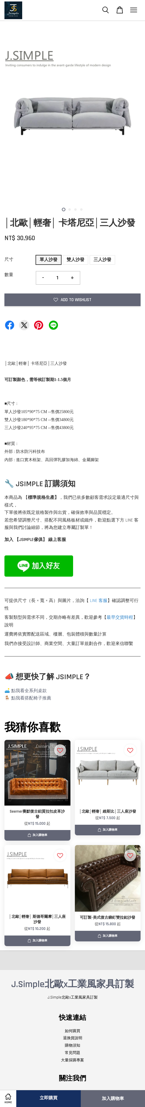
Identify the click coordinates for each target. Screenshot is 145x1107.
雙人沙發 (75, 260)
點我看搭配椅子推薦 (31, 698)
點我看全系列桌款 (29, 691)
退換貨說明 (72, 1038)
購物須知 (72, 1045)
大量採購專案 (72, 1060)
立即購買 (48, 1098)
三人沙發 (102, 260)
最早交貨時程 (120, 617)
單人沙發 (48, 260)
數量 (8, 275)
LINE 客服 (98, 600)
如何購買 (72, 1031)
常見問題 (72, 1052)
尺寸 (8, 259)
